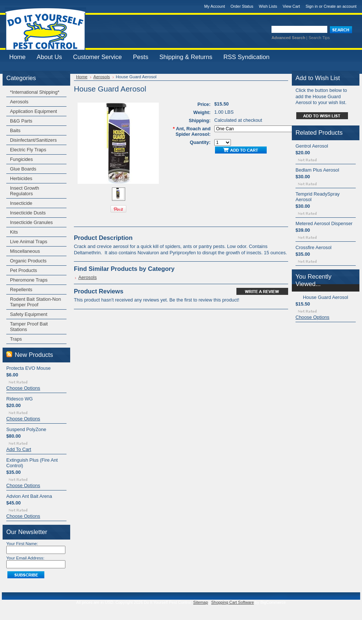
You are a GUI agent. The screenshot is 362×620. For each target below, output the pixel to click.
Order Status (241, 6)
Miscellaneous (25, 251)
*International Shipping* (34, 92)
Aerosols (19, 101)
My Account (214, 6)
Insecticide (21, 203)
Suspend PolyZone (26, 429)
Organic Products (28, 261)
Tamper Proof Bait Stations (29, 326)
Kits (14, 232)
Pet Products (23, 270)
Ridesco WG (19, 399)
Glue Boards (23, 169)
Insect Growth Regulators (24, 190)
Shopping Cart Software (232, 602)
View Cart (291, 6)
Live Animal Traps (28, 241)
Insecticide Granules (31, 222)
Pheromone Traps (29, 280)
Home (82, 77)
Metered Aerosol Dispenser (324, 223)
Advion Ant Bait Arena (29, 496)
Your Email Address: (25, 558)
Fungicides (21, 159)
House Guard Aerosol (325, 297)
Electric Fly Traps (28, 149)
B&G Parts (21, 121)
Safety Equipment (28, 314)
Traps (16, 339)
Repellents (21, 289)
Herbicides (21, 178)
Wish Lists (268, 6)
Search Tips (318, 37)
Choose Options (23, 388)
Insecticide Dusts (28, 213)
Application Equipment (33, 111)
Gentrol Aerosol (312, 146)
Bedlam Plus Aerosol (317, 170)
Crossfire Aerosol (313, 247)
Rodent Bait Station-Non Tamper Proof (35, 301)
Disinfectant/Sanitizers (33, 140)
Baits (15, 130)
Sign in (311, 6)
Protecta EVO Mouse (28, 368)
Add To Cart (18, 449)
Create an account (340, 6)
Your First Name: (22, 543)
